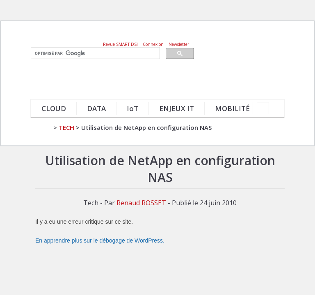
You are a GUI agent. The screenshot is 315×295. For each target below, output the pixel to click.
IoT (132, 108)
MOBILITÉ (232, 108)
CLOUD (53, 108)
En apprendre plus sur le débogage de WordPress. (99, 240)
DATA (96, 108)
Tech (66, 127)
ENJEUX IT (176, 108)
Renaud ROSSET (141, 202)
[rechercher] (94, 53)
